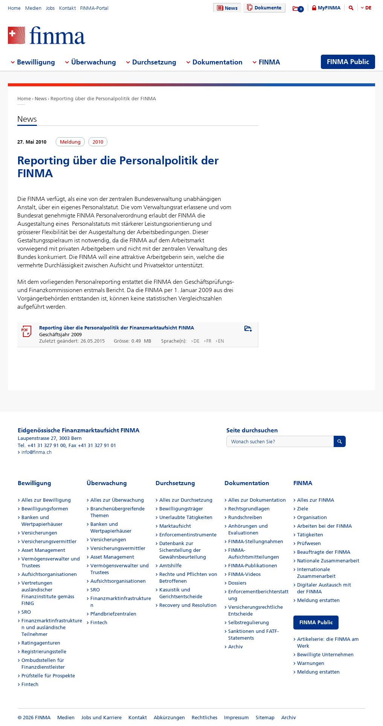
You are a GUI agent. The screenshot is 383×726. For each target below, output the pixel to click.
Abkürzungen (169, 717)
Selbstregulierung (248, 622)
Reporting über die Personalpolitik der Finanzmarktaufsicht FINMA (116, 328)
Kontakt (67, 8)
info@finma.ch (36, 452)
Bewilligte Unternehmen (325, 654)
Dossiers (237, 583)
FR (208, 341)
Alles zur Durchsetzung (185, 500)
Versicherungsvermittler (48, 541)
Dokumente (263, 8)
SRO (26, 612)
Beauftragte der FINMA (323, 552)
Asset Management (43, 550)
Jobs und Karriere (101, 717)
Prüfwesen (309, 543)
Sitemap (265, 717)
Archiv (235, 646)
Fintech (29, 684)
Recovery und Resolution (188, 605)
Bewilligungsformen (44, 509)
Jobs (50, 8)
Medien (33, 8)
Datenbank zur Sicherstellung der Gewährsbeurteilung (182, 550)
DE (368, 8)
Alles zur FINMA (315, 500)
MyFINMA (329, 8)
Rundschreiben (245, 517)
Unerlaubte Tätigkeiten (185, 517)
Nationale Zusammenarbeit (328, 561)
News (226, 8)
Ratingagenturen (40, 643)
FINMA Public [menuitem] (348, 62)
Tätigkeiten (310, 535)
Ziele (302, 509)
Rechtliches (204, 717)
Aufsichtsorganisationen (49, 574)
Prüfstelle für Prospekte (48, 676)
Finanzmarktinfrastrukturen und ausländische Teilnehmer (51, 627)
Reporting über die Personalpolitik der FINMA (103, 98)
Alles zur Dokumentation (257, 500)
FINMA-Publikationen (252, 565)
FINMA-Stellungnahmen (255, 541)
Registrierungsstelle (43, 651)
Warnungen (310, 663)
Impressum (236, 717)
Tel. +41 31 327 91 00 (42, 445)
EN (221, 341)
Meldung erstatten (318, 600)
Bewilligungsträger (181, 509)
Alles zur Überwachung (117, 500)
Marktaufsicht (175, 526)
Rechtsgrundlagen (249, 509)
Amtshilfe (170, 565)
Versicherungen (39, 533)
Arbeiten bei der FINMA (324, 526)
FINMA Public (316, 622)
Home (14, 8)
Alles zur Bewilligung (46, 500)
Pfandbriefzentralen (113, 614)
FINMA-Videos (244, 574)
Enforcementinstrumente (188, 535)
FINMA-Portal (94, 8)
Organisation (312, 517)
